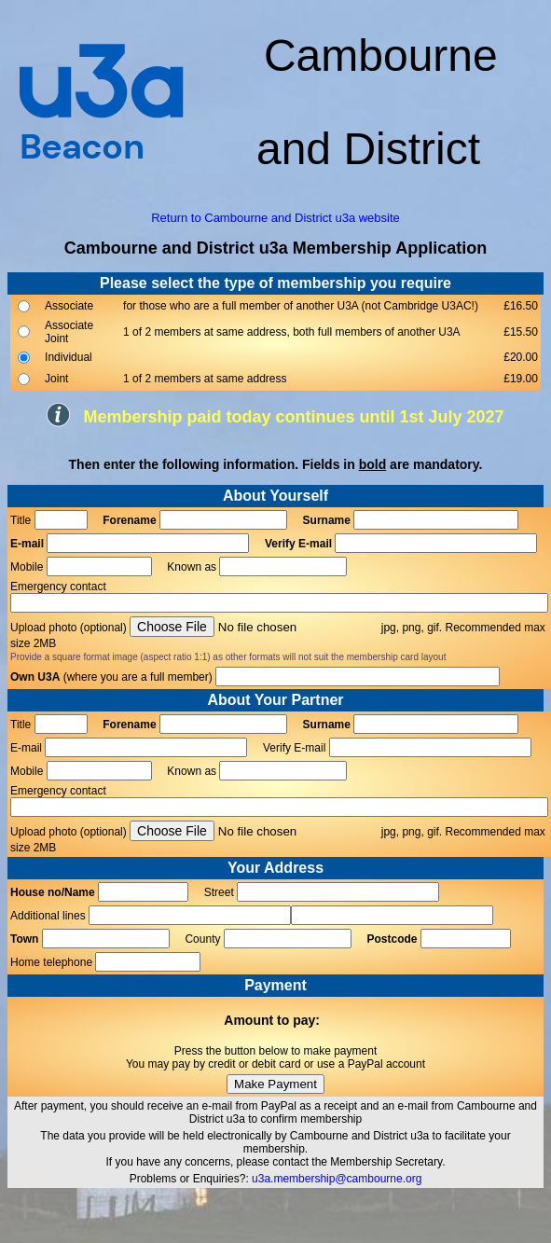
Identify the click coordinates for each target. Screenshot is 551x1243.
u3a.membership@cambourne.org (336, 1178)
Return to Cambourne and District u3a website (275, 218)
